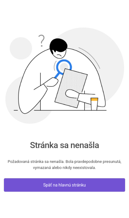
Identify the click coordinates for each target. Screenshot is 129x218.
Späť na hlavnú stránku (64, 185)
